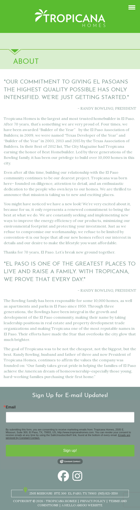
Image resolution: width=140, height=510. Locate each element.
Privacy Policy (92, 501)
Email (11, 407)
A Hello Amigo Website (82, 505)
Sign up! (70, 450)
